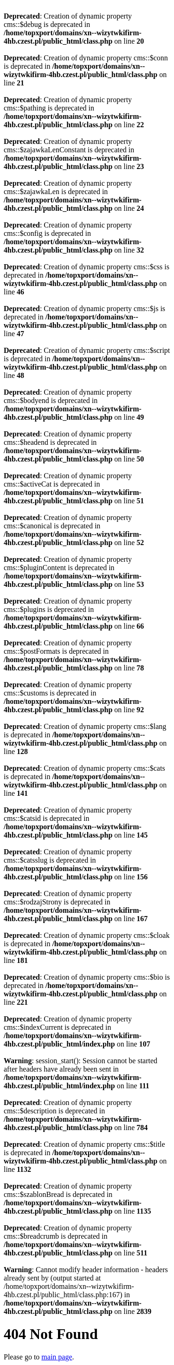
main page (56, 1357)
